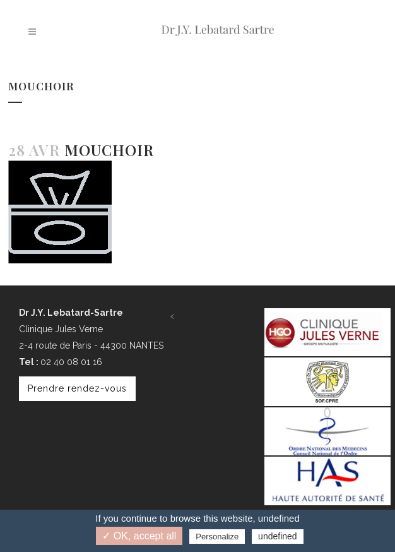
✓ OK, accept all (139, 536)
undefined (277, 536)
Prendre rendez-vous (77, 388)
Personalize (217, 536)
